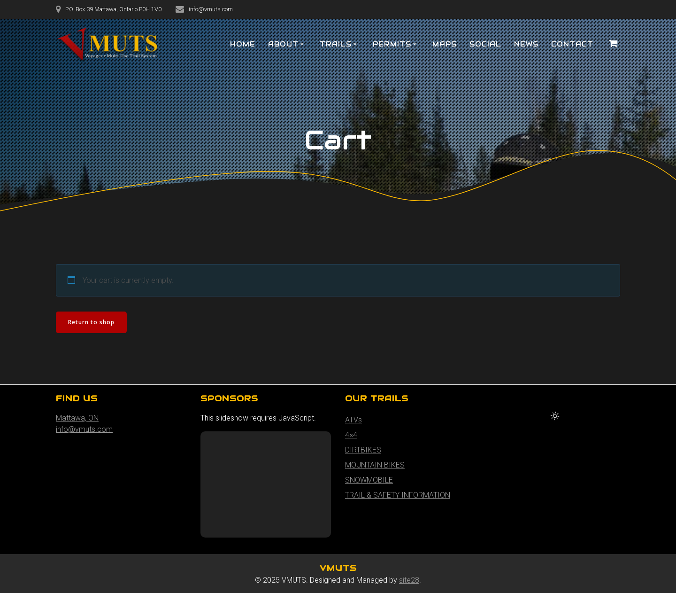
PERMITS (392, 44)
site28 (409, 580)
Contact (572, 44)
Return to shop (91, 322)
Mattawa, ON (77, 418)
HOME (242, 44)
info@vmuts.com (84, 429)
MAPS (444, 44)
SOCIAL (485, 44)
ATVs (353, 419)
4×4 (351, 434)
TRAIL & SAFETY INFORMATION (397, 495)
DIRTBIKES (363, 449)
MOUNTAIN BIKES (375, 464)
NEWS (526, 44)
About (283, 44)
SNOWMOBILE (369, 480)
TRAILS (336, 44)
